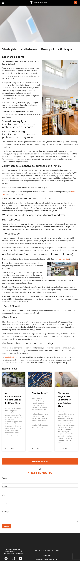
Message (5, 511)
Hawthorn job (63, 259)
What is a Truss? (40, 393)
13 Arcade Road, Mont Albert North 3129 (47, 551)
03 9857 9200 (47, 555)
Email (4, 495)
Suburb (5, 503)
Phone (4, 486)
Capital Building (11, 357)
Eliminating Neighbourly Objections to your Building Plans (64, 400)
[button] (2, 2)
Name (4, 478)
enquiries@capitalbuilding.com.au (46, 559)
